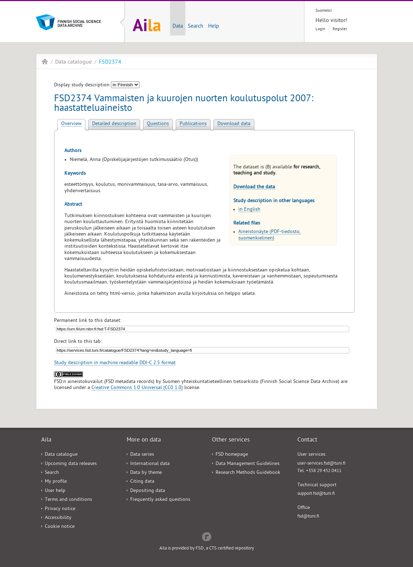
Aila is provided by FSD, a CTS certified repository (206, 548)
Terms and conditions (68, 500)
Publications (193, 124)
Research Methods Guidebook (248, 473)
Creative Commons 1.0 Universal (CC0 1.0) (137, 388)
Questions (158, 124)
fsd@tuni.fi (308, 516)
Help (213, 26)
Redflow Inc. (207, 536)
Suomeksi (324, 11)
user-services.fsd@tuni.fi (321, 463)
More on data (144, 440)
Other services (231, 440)
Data (178, 26)
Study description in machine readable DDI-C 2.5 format (115, 363)
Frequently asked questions (160, 500)
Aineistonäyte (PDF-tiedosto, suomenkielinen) (269, 235)
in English (249, 210)
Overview (71, 124)
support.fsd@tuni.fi (316, 494)
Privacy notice (60, 509)
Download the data (254, 187)
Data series (142, 455)
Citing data (142, 482)
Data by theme (146, 473)
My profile (56, 482)
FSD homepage (232, 455)
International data (150, 464)
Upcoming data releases (71, 464)
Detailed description (114, 124)
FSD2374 (110, 62)
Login (320, 29)
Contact (307, 440)
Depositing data (147, 491)
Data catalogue (73, 62)
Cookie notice (60, 527)
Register (340, 29)
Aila (45, 61)
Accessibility (58, 518)
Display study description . (98, 85)
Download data (233, 124)
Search (195, 26)
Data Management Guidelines (248, 464)
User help (55, 491)
